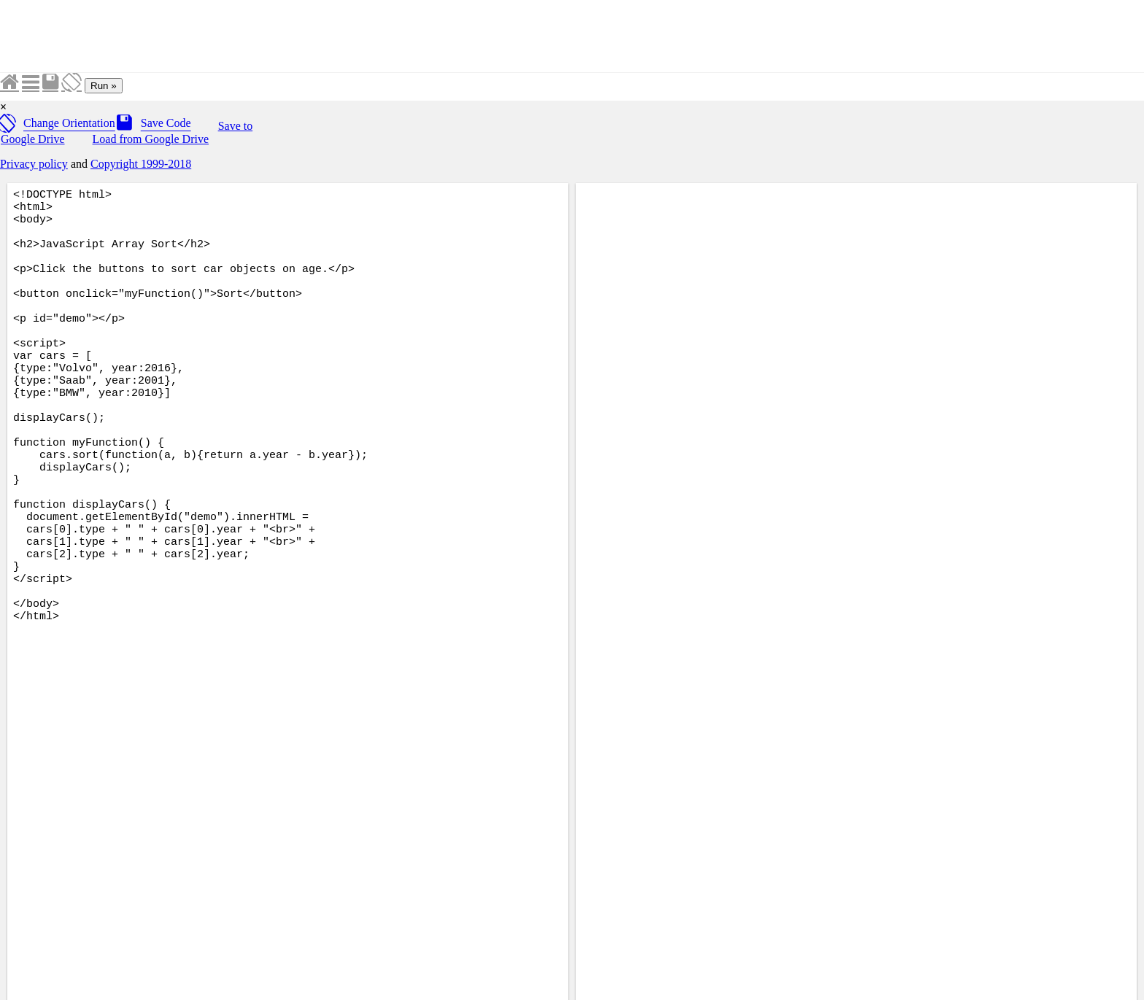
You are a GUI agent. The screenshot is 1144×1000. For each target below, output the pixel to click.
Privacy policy (34, 164)
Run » (103, 85)
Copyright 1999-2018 (140, 164)
